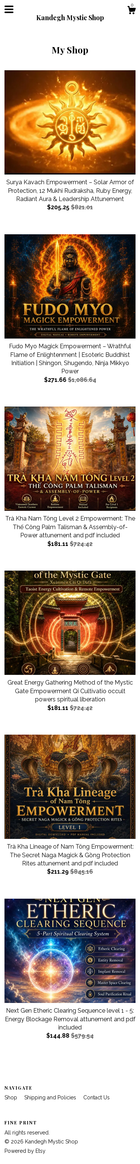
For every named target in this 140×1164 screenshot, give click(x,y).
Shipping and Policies (51, 1097)
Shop (11, 1097)
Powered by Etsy (25, 1151)
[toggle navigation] (8, 9)
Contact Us (96, 1097)
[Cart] (131, 11)
